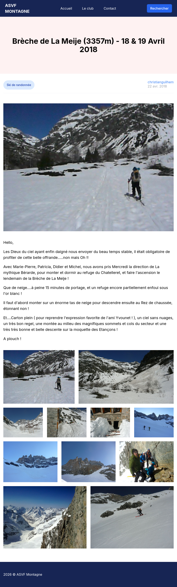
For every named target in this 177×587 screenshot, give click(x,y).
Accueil (66, 8)
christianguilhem (161, 82)
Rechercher (159, 8)
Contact (110, 8)
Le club (88, 8)
